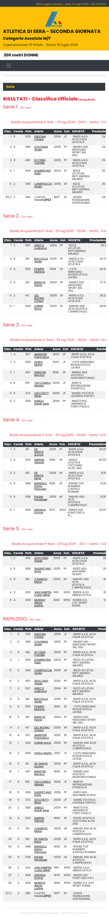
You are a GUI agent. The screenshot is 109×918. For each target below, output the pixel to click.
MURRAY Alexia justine (39, 603)
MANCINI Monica (40, 374)
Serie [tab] (10, 86)
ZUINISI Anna (38, 307)
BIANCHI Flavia (39, 284)
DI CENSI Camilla (39, 161)
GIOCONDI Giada (41, 559)
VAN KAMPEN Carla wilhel (42, 594)
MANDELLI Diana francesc (40, 486)
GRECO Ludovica (40, 247)
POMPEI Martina (39, 270)
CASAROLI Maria (40, 580)
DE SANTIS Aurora (38, 452)
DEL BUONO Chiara (39, 298)
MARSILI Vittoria (39, 461)
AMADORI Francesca (41, 356)
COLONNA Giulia (41, 148)
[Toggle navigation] (8, 66)
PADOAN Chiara (40, 138)
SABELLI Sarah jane (41, 402)
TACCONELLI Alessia (42, 384)
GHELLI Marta (38, 363)
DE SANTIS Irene (38, 476)
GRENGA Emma (40, 511)
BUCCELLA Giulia (41, 260)
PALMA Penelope (40, 498)
